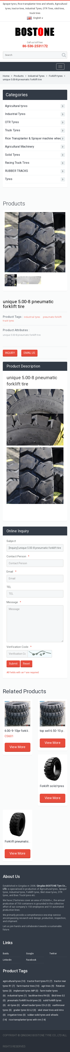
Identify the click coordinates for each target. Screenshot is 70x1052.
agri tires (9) (47, 986)
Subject (11, 541)
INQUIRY (10, 352)
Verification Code (19, 647)
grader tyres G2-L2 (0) (24, 1010)
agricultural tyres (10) (14, 981)
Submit (13, 663)
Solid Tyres (35, 155)
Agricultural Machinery (35, 147)
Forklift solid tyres (52, 786)
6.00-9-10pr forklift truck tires (24, 731)
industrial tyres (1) (17, 995)
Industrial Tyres (36, 76)
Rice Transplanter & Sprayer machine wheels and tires (35, 138)
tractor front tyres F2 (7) (39, 981)
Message (14, 602)
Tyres (35, 179)
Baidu (6, 953)
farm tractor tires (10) (28, 986)
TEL (9, 587)
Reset (26, 663)
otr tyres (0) (13, 1005)
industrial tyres (32, 317)
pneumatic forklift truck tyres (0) (24, 1000)
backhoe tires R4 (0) (39, 995)
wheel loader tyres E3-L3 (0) (36, 1005)
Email (11, 571)
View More (17, 747)
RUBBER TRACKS (35, 171)
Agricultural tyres (35, 106)
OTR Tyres (35, 122)
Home (6, 76)
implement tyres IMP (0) (25, 991)
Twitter (53, 953)
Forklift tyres (56, 76)
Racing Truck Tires (35, 163)
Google (30, 953)
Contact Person (18, 556)
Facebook (31, 960)
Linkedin (7, 960)
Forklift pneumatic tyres (20, 841)
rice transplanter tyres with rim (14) (27, 1019)
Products (19, 76)
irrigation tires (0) (16, 1015)
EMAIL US (29, 352)
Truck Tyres (35, 130)
